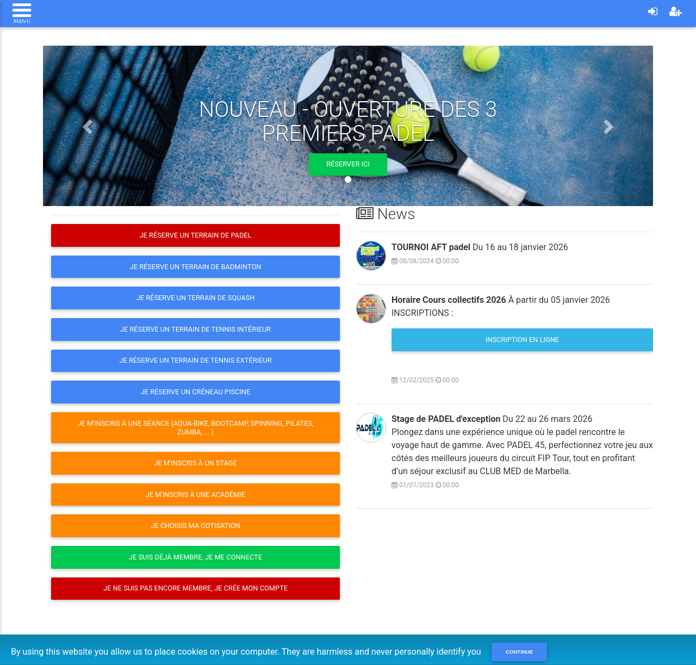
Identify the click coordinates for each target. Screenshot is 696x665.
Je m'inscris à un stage (195, 463)
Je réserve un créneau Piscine (195, 392)
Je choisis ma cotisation (195, 525)
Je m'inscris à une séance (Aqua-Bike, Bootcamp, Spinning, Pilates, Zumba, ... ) (195, 427)
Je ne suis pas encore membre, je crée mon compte (195, 588)
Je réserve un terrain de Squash (195, 298)
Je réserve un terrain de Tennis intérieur (195, 329)
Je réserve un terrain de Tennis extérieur (195, 360)
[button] (88, 126)
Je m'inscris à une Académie (196, 494)
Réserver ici (348, 164)
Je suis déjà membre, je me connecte (195, 557)
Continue (519, 652)
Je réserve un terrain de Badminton (196, 267)
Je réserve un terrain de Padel (195, 235)
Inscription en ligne (522, 339)
